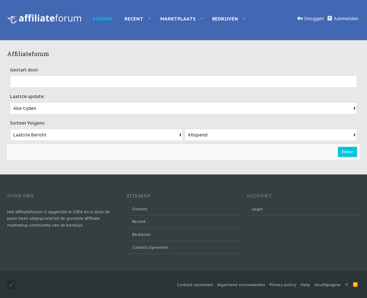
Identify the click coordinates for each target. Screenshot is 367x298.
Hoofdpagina (327, 284)
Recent (139, 221)
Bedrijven (141, 234)
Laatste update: (27, 96)
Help (305, 284)
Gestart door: (24, 70)
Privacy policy (283, 284)
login (257, 208)
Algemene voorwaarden (241, 284)
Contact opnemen (150, 247)
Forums (139, 208)
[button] (149, 19)
